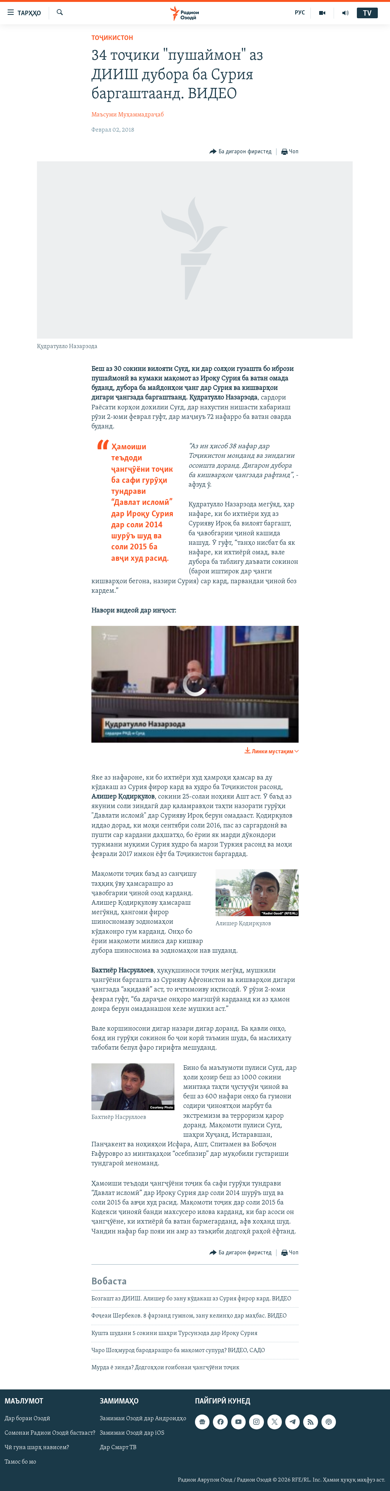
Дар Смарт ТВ (118, 1448)
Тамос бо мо (20, 1462)
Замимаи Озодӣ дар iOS (132, 1433)
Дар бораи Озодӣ (27, 1419)
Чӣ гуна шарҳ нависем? (37, 1448)
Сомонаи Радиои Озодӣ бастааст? (50, 1433)
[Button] (240, 152)
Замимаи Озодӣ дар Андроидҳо (143, 1419)
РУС (300, 13)
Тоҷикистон (112, 38)
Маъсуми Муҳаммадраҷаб (127, 115)
